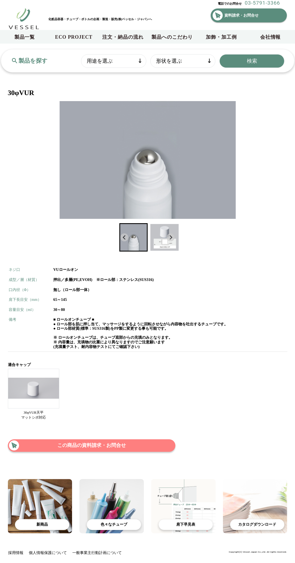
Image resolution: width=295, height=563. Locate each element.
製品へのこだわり (171, 37)
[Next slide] (171, 237)
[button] (133, 237)
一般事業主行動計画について (97, 553)
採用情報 (15, 553)
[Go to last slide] (124, 237)
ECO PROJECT (73, 37)
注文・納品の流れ (122, 37)
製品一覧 (24, 37)
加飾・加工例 (221, 37)
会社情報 (270, 37)
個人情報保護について (48, 553)
